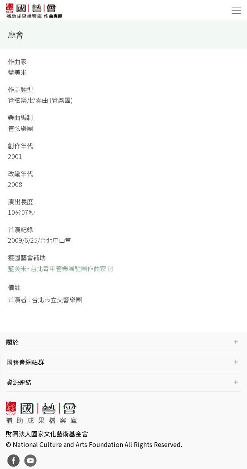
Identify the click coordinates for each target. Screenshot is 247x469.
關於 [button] (12, 342)
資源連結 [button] (19, 382)
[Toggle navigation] (236, 10)
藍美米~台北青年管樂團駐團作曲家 (57, 268)
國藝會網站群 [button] (25, 362)
